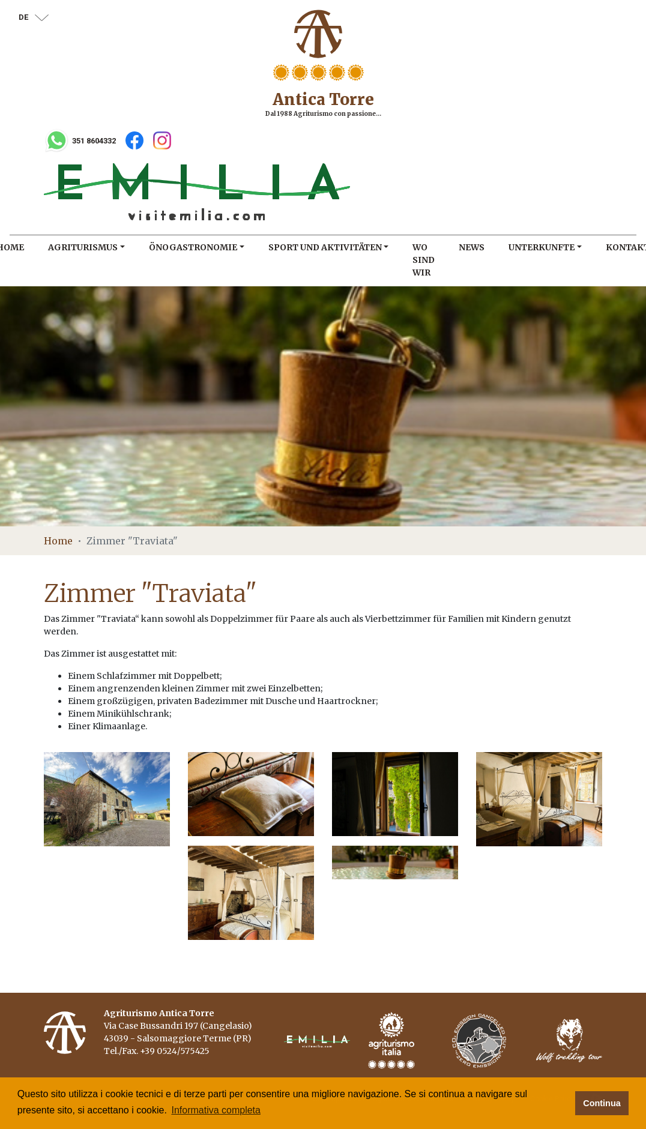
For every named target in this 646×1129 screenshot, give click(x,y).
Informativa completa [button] (216, 1110)
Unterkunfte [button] (542, 247)
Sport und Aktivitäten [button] (325, 247)
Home (58, 541)
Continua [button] (601, 1103)
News (471, 247)
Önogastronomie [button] (193, 247)
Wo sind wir (423, 260)
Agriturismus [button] (83, 247)
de (34, 17)
